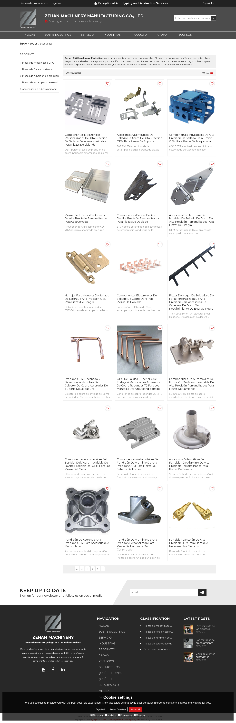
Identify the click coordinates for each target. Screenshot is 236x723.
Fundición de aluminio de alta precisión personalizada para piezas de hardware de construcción (137, 544)
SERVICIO (87, 34)
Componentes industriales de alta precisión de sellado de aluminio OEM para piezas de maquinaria (191, 138)
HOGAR (30, 34)
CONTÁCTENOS (109, 667)
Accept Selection (118, 709)
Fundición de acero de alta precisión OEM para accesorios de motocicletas (87, 543)
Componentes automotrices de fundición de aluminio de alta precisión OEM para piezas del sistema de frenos (137, 464)
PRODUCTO (138, 34)
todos (33, 43)
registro (56, 3)
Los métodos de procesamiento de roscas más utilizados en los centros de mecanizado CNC (206, 641)
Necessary (96, 715)
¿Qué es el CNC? (110, 673)
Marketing (140, 715)
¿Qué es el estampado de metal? (110, 684)
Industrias (112, 34)
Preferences (125, 715)
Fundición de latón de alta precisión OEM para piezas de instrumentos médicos (188, 543)
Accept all (135, 709)
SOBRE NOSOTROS (58, 34)
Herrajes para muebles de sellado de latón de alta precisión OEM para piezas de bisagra (87, 299)
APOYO (162, 34)
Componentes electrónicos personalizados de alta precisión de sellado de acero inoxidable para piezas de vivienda (86, 139)
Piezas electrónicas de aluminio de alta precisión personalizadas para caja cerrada (86, 218)
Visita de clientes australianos (205, 655)
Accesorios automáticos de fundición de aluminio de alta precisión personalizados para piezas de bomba (189, 464)
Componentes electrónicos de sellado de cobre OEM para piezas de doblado (137, 299)
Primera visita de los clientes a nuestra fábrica (205, 627)
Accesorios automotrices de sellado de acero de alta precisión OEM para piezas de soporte (139, 138)
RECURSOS (184, 34)
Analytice (110, 715)
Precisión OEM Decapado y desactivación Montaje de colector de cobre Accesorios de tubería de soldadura (86, 383)
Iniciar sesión (40, 3)
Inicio (23, 43)
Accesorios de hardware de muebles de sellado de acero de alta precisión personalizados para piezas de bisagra (191, 220)
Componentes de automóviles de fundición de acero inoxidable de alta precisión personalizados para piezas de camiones (191, 383)
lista (208, 72)
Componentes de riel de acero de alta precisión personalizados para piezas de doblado (138, 218)
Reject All (100, 709)
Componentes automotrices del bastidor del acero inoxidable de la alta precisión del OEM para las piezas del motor (87, 464)
